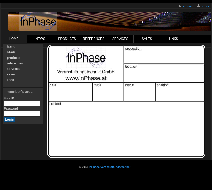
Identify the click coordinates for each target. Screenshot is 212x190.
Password (11, 108)
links (173, 39)
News (40, 39)
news (11, 52)
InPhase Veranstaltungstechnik (110, 166)
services (120, 39)
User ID (9, 98)
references (93, 39)
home (11, 47)
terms (205, 6)
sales (147, 39)
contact (188, 6)
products (67, 39)
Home (13, 39)
